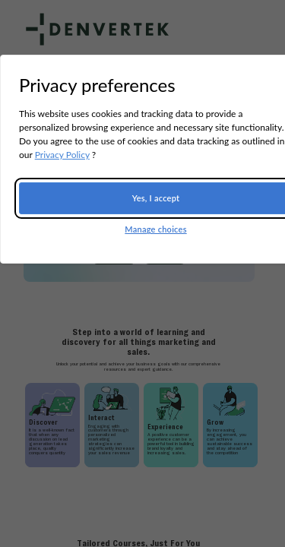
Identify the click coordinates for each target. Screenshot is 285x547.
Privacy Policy (62, 154)
